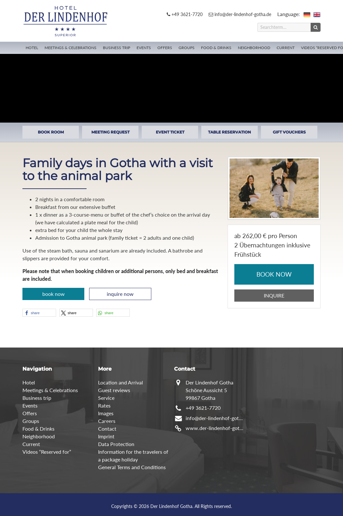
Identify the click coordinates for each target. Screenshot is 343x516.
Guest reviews (114, 390)
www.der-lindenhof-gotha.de (215, 428)
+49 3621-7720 (185, 14)
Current (286, 47)
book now (53, 294)
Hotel (32, 47)
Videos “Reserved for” (46, 452)
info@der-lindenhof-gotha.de (240, 14)
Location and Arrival (120, 382)
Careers (106, 421)
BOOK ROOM (51, 132)
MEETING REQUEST (110, 132)
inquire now (120, 294)
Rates (104, 405)
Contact (107, 429)
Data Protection (116, 444)
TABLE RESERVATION (229, 132)
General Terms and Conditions (132, 467)
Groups (187, 47)
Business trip (116, 47)
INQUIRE (274, 295)
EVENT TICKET (170, 132)
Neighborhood (254, 47)
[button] (39, 313)
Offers (164, 47)
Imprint (106, 436)
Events (144, 47)
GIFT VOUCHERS (289, 132)
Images (105, 413)
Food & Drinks (216, 47)
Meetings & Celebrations (70, 47)
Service (106, 398)
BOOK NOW (274, 274)
